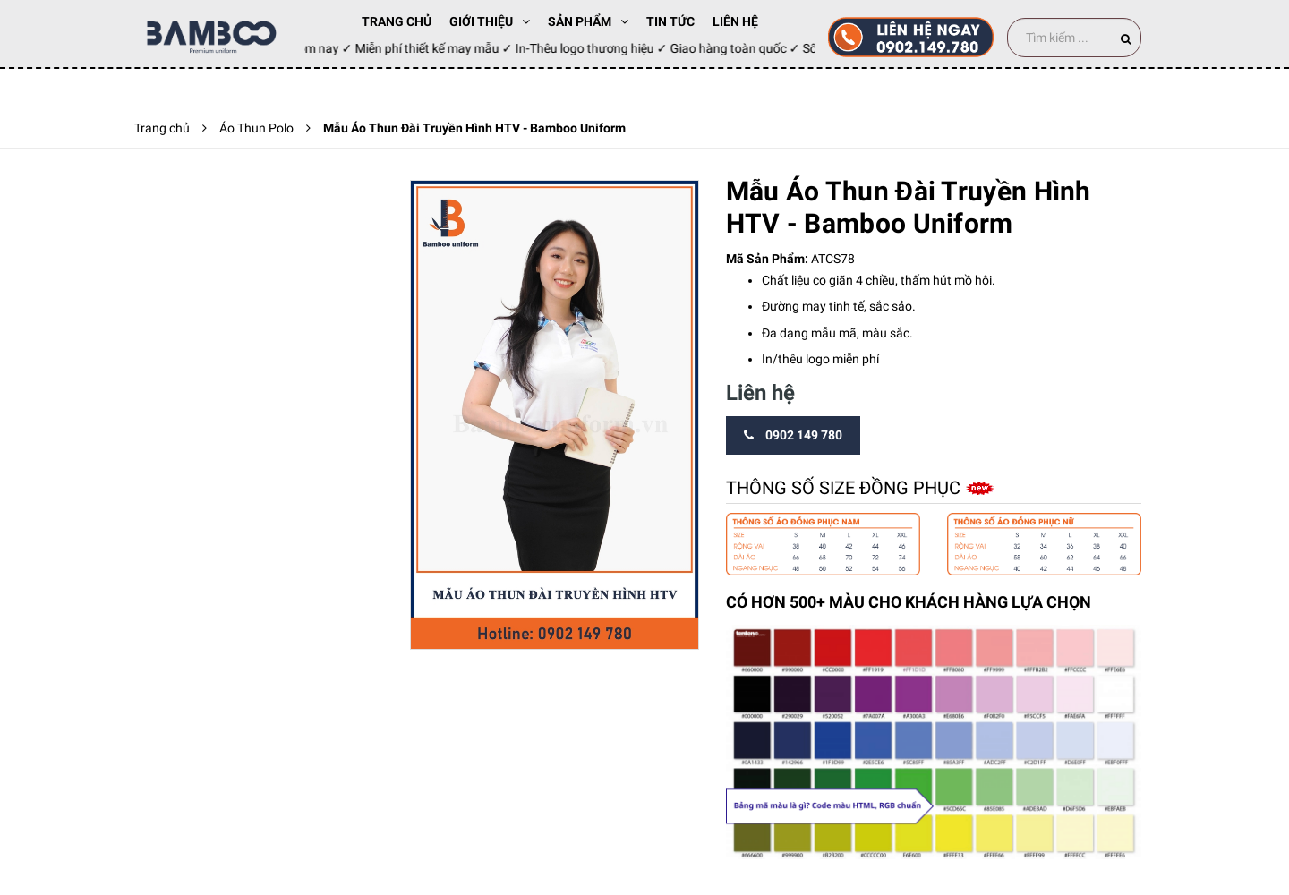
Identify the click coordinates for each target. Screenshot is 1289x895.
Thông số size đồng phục (845, 488)
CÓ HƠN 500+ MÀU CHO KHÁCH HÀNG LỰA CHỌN (908, 601)
